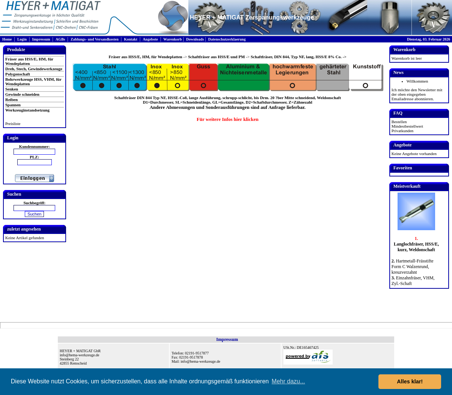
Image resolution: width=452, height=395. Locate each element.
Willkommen (417, 81)
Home (7, 39)
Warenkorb (172, 39)
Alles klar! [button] (410, 381)
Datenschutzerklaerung (227, 39)
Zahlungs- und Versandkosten (95, 39)
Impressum (41, 39)
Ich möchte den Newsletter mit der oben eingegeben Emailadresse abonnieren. (417, 94)
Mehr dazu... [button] (288, 381)
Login (22, 39)
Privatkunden (403, 130)
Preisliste (12, 123)
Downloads (195, 39)
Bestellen (399, 121)
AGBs (60, 39)
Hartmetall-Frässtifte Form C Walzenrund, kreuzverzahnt (413, 266)
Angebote (150, 39)
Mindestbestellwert (407, 126)
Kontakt (130, 39)
